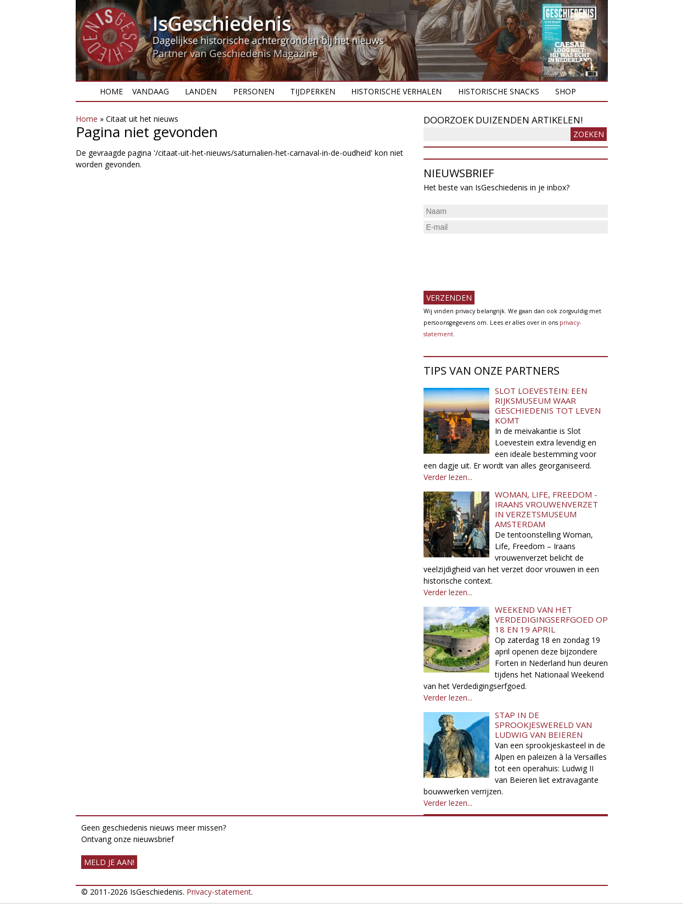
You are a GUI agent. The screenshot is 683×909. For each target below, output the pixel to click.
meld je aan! (109, 862)
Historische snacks (498, 91)
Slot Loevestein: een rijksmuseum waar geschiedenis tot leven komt (548, 405)
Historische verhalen (396, 91)
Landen (201, 91)
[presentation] (507, 257)
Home (111, 91)
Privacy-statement (219, 892)
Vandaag (150, 91)
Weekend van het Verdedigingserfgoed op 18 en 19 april (551, 619)
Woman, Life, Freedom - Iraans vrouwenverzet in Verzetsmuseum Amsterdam (546, 509)
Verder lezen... (448, 477)
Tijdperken (312, 91)
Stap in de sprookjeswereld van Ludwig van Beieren (543, 724)
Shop (565, 91)
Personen (253, 91)
